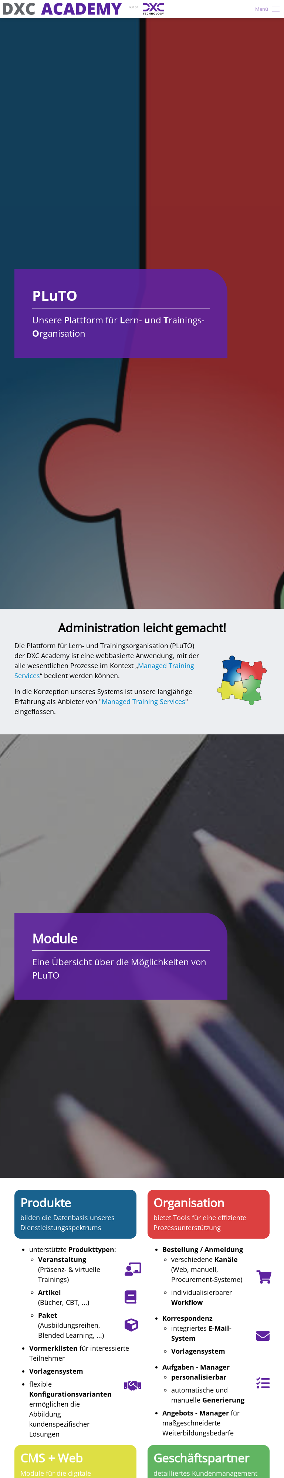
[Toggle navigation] (265, 9)
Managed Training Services (143, 701)
